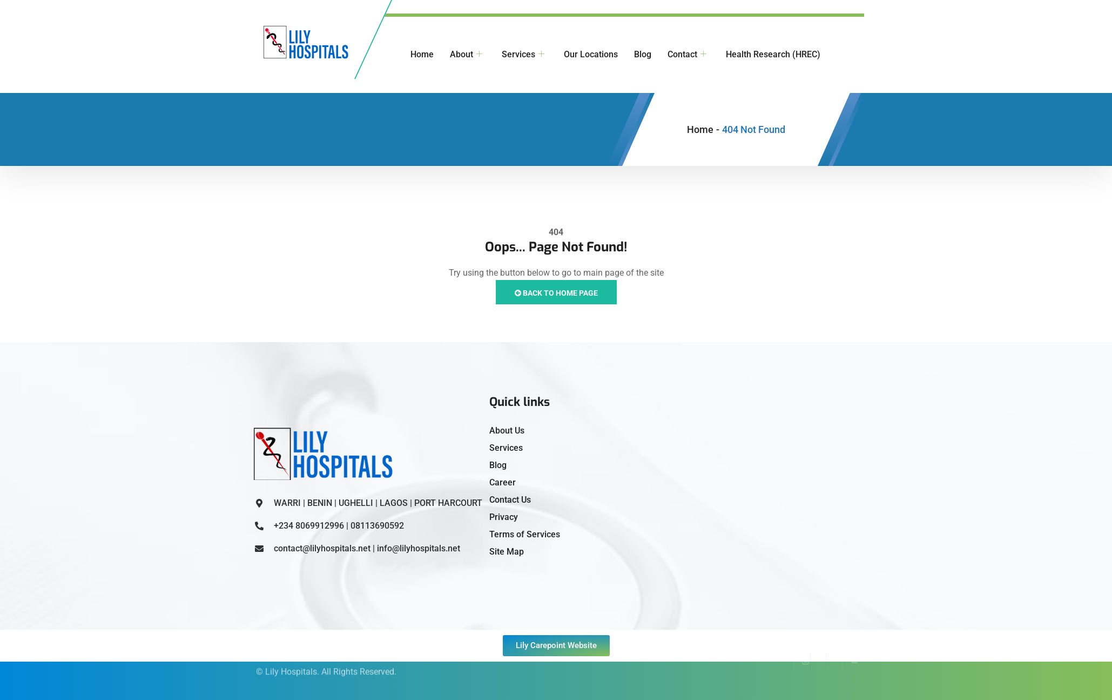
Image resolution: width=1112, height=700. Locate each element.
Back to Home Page (556, 293)
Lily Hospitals (291, 662)
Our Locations (591, 54)
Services (523, 55)
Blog (642, 54)
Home (422, 54)
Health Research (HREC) (773, 54)
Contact (687, 55)
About (466, 55)
